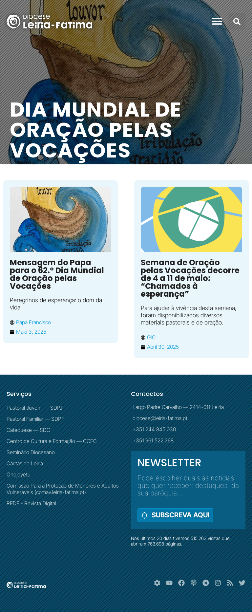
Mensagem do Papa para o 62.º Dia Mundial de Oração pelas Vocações (57, 274)
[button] (217, 21)
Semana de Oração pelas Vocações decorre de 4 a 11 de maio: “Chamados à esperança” (190, 278)
